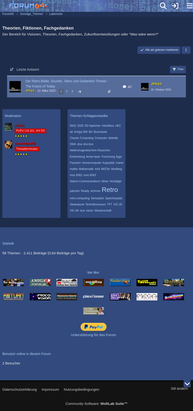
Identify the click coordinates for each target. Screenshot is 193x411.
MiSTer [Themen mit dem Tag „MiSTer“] (105, 169)
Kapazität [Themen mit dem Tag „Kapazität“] (108, 162)
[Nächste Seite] (79, 92)
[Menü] (187, 6)
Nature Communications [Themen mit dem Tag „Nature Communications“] (85, 181)
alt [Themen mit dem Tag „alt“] (71, 132)
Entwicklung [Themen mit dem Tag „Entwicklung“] (77, 156)
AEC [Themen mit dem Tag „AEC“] (118, 125)
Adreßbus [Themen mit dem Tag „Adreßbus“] (108, 125)
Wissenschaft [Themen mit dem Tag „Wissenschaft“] (102, 210)
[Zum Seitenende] (187, 383)
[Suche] (163, 6)
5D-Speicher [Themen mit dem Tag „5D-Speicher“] (93, 125)
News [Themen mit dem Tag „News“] (104, 181)
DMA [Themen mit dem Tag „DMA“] (73, 144)
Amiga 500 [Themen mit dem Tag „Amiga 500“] (80, 132)
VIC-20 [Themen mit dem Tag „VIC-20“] (117, 204)
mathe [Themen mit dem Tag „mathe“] (74, 169)
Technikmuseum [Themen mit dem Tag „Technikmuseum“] (95, 204)
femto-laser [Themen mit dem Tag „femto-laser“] (93, 156)
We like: (93, 272)
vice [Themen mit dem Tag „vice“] (82, 210)
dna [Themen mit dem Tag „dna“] (79, 144)
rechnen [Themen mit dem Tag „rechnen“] (95, 191)
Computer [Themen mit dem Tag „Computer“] (101, 138)
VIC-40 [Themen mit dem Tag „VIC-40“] (74, 210)
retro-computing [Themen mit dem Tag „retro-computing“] (80, 198)
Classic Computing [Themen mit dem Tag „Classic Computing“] (82, 138)
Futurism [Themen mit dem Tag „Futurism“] (75, 162)
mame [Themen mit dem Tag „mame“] (119, 162)
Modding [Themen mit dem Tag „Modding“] (116, 169)
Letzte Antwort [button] (28, 69)
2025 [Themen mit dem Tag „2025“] (80, 125)
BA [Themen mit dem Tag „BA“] (91, 132)
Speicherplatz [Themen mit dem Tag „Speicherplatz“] (114, 198)
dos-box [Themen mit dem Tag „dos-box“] (88, 144)
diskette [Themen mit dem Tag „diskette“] (113, 138)
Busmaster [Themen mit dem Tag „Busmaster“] (100, 132)
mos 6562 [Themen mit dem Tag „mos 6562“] (76, 175)
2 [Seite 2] (67, 91)
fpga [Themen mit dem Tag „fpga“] (118, 156)
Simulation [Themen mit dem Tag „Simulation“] (97, 198)
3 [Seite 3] (72, 91)
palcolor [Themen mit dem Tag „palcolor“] (75, 191)
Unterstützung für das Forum (93, 335)
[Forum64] (85, 6)
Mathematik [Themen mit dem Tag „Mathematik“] (86, 169)
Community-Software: (96, 404)
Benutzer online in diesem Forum (26, 354)
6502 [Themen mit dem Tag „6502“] (73, 125)
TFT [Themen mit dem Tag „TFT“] (109, 204)
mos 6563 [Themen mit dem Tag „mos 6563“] (89, 175)
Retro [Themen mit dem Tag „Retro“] (110, 189)
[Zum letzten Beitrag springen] (145, 87)
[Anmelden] (175, 6)
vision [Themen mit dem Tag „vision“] (89, 210)
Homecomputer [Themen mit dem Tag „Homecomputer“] (91, 162)
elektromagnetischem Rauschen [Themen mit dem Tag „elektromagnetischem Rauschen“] (90, 150)
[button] (186, 50)
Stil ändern (179, 388)
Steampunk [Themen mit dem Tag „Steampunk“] (77, 204)
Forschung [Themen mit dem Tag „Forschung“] (108, 156)
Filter (178, 69)
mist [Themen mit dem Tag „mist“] (97, 169)
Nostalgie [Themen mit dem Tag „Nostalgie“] (115, 181)
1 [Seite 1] (61, 91)
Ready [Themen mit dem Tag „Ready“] (85, 191)
